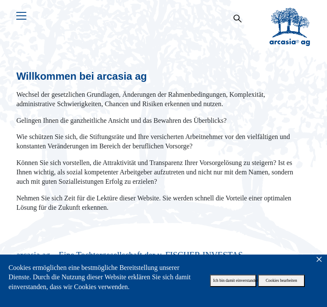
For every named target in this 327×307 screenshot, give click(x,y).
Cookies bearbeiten (281, 280)
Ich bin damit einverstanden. (235, 280)
